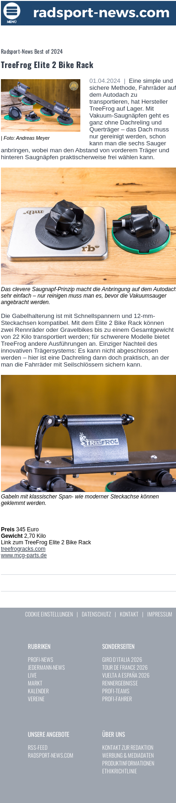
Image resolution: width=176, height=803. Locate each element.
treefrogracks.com (23, 549)
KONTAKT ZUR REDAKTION (127, 747)
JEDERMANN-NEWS (46, 667)
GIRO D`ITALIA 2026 (122, 659)
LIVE (32, 675)
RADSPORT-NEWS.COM (50, 755)
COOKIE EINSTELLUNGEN (49, 614)
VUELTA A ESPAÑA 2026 (126, 675)
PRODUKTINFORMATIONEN (128, 763)
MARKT (35, 683)
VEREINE (36, 699)
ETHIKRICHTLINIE (119, 771)
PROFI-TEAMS (116, 691)
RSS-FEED (37, 747)
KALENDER (38, 691)
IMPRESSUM (159, 614)
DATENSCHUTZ (96, 614)
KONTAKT (129, 614)
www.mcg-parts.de (24, 555)
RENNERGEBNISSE (120, 683)
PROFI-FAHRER (117, 699)
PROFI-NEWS (40, 659)
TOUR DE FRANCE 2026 (125, 667)
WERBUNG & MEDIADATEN (128, 755)
